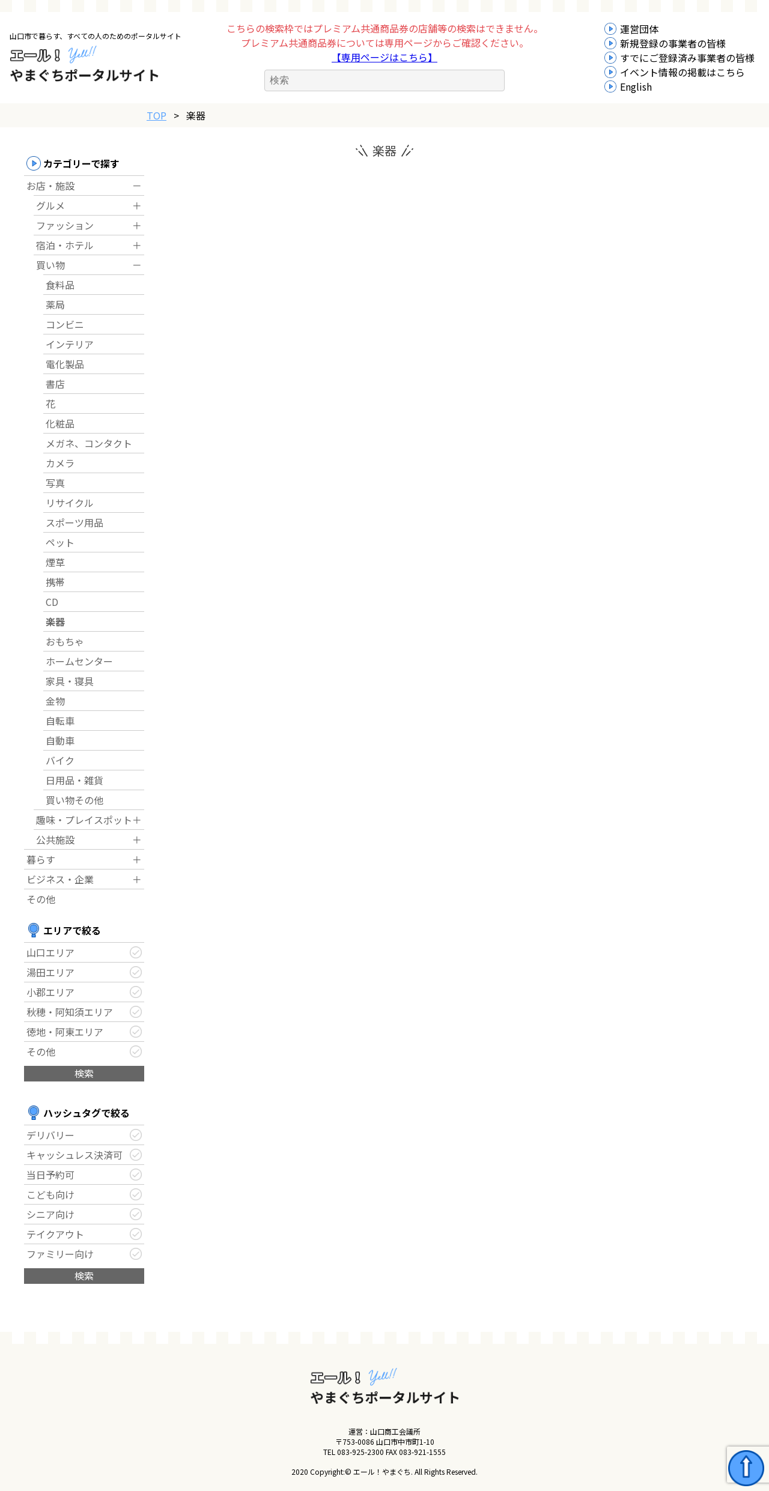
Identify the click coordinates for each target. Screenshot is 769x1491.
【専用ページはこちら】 (384, 57)
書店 (55, 384)
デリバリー (50, 1135)
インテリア (70, 344)
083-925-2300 (360, 1452)
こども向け (50, 1194)
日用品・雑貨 (74, 780)
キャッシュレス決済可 (74, 1155)
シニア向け (50, 1214)
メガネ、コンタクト (89, 443)
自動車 (60, 740)
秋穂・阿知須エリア (69, 1012)
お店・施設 (50, 185)
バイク (60, 760)
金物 (55, 701)
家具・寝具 (70, 681)
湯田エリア (50, 972)
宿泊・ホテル (65, 245)
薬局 (55, 304)
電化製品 (65, 364)
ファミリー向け (60, 1254)
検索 (84, 1073)
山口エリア (50, 952)
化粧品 (60, 423)
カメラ (60, 463)
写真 (55, 483)
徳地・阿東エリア (64, 1031)
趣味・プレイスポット (84, 819)
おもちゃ (65, 641)
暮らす (40, 859)
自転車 (60, 720)
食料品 (60, 284)
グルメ (50, 205)
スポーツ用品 (74, 522)
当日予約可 (50, 1174)
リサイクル (70, 502)
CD (52, 601)
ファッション (65, 225)
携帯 (55, 582)
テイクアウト (55, 1234)
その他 (40, 899)
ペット (60, 542)
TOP (156, 115)
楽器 (55, 621)
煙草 (55, 562)
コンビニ (65, 324)
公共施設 (55, 839)
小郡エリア (50, 992)
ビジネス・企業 (60, 879)
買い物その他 (74, 800)
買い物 (50, 265)
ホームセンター (79, 661)
